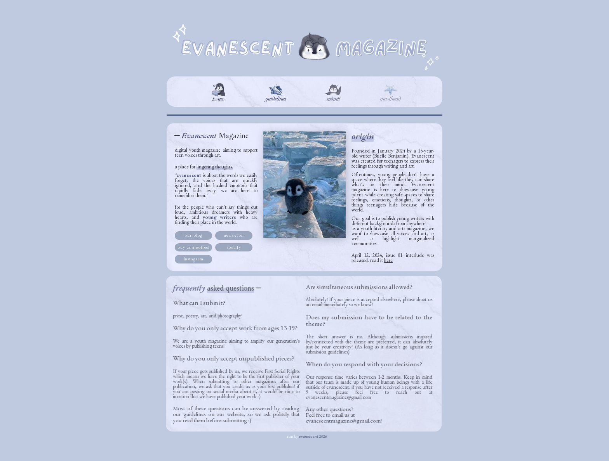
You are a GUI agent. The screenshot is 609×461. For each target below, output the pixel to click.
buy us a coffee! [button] (193, 247)
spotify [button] (234, 247)
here (388, 260)
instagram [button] (193, 259)
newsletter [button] (233, 235)
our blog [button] (193, 235)
